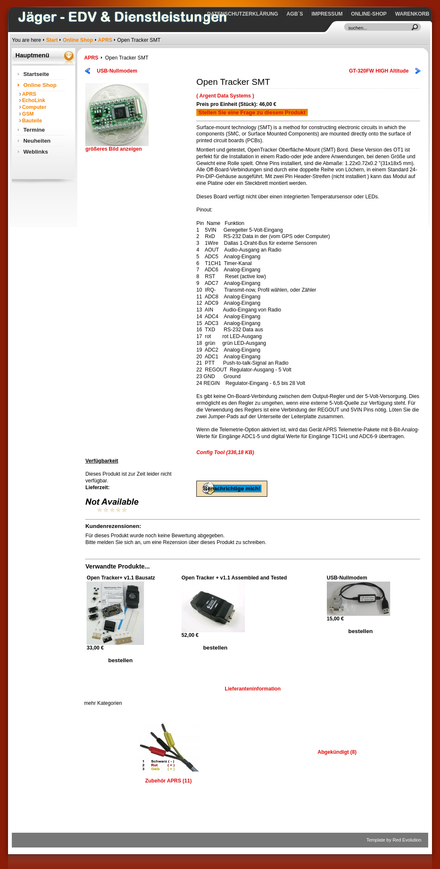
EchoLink (33, 100)
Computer (34, 107)
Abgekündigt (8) (337, 752)
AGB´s (295, 14)
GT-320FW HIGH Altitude (378, 71)
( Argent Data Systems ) (225, 96)
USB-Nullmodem (117, 71)
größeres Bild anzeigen (117, 146)
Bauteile (32, 121)
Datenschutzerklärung (242, 14)
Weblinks (35, 152)
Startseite (36, 74)
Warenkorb (412, 14)
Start (52, 40)
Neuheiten (37, 141)
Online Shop (78, 40)
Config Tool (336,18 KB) (225, 452)
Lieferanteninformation (252, 689)
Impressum (327, 14)
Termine (34, 130)
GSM (28, 114)
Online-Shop (368, 14)
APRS (105, 40)
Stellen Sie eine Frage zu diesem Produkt (252, 112)
